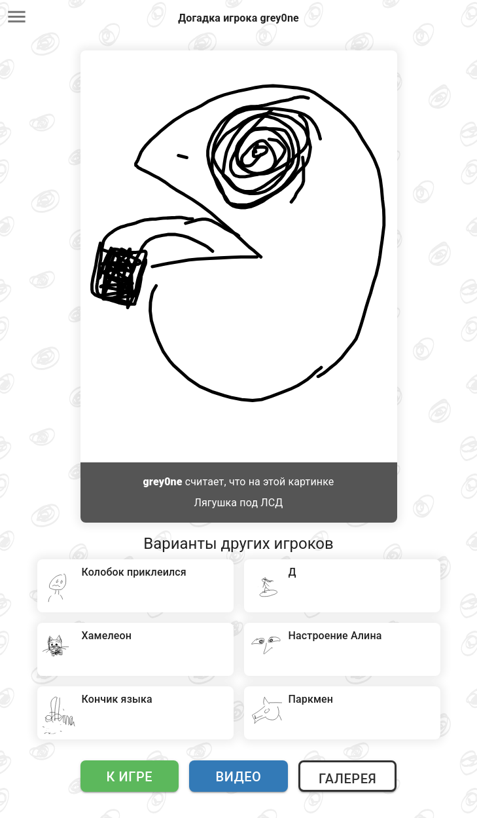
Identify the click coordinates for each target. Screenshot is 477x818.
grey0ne (163, 481)
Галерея (347, 779)
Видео (239, 777)
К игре (130, 777)
